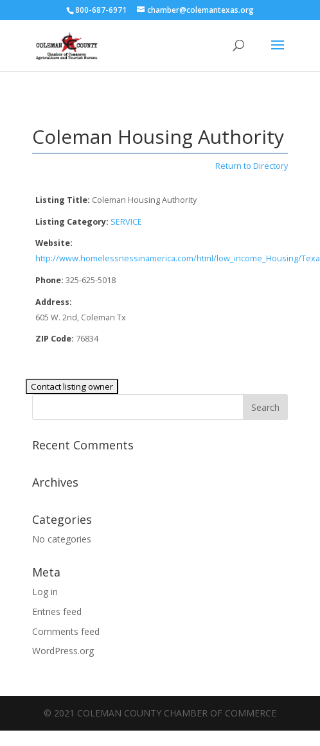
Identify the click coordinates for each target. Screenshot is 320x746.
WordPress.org (63, 651)
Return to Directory (251, 165)
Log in (45, 592)
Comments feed (66, 631)
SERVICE (126, 221)
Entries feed (57, 611)
